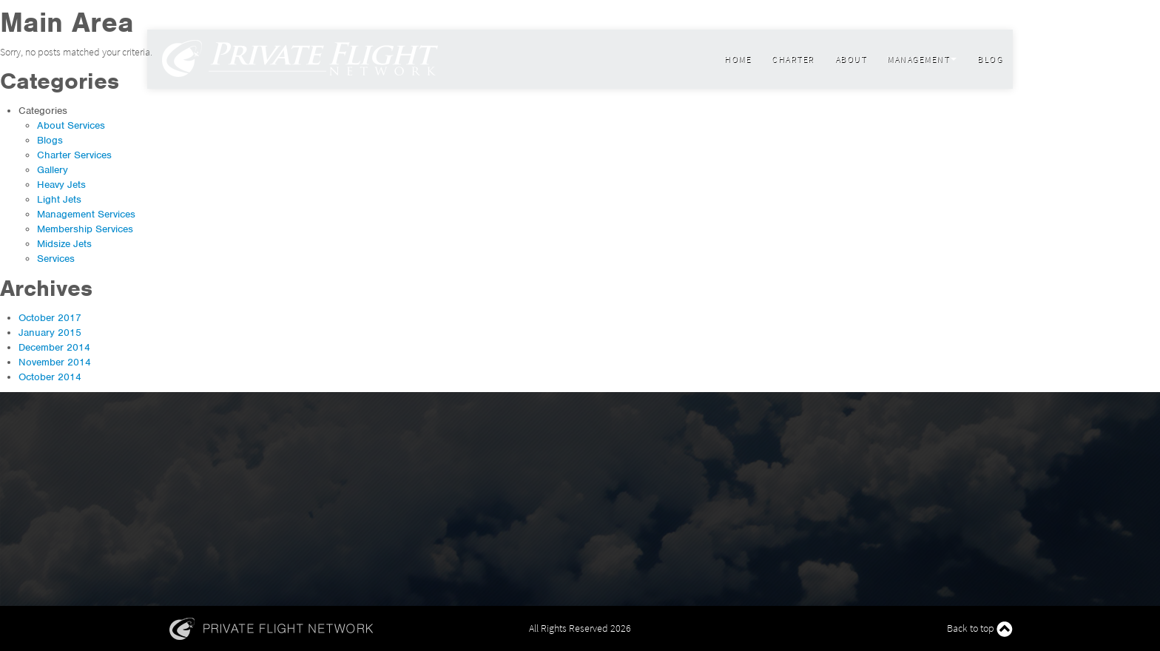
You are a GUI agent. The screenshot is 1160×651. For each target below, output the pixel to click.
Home (737, 58)
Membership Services (85, 229)
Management (922, 58)
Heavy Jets (61, 184)
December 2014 (54, 347)
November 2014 (54, 362)
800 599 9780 (249, 14)
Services (56, 258)
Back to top (980, 629)
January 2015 (49, 332)
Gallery (52, 169)
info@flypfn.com (181, 14)
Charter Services (74, 155)
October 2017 (49, 317)
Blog (989, 58)
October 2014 (49, 377)
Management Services (86, 214)
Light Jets (59, 199)
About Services (71, 125)
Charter (793, 58)
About (851, 58)
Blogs (50, 140)
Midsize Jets (64, 243)
